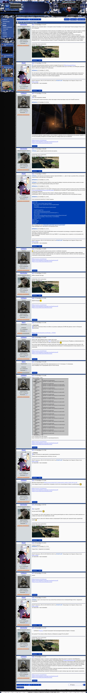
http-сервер (35, 82)
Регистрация (7, 10)
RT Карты (32, 16)
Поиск (4, 30)
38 (38, 19)
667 (33, 273)
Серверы (5, 35)
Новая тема (73, 19)
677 (33, 573)
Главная (19, 16)
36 (33, 19)
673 (33, 450)
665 (33, 174)
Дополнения (6, 21)
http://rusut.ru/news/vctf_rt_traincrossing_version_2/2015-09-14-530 (61, 482)
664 (33, 149)
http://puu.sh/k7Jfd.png (70, 65)
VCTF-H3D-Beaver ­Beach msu (8, 79)
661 (33, 24)
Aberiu (24, 322)
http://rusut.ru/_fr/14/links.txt (39, 140)
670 (33, 337)
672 (33, 375)
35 (31, 19)
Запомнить (7, 8)
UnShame (23, 93)
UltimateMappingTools (69, 660)
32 (24, 19)
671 (33, 362)
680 (33, 657)
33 (27, 19)
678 (33, 597)
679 (33, 628)
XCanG (24, 63)
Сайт (28, 16)
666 (33, 249)
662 (33, 63)
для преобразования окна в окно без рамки (43, 190)
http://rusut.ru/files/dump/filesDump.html (42, 143)
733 (26, 112)
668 (33, 298)
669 (33, 322)
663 (33, 93)
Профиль (35, 60)
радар (41, 630)
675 (33, 505)
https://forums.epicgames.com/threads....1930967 (44, 332)
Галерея (5, 33)
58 (26, 43)
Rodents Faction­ (7, 67)
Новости (5, 19)
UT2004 (5, 36)
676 (33, 543)
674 (33, 480)
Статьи (4, 23)
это (50, 341)
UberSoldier (23, 24)
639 (26, 88)
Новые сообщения (7, 27)
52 (26, 331)
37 (36, 19)
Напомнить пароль (14, 10)
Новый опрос (81, 19)
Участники (5, 29)
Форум (4, 25)
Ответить (66, 19)
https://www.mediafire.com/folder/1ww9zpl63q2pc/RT (45, 141)
